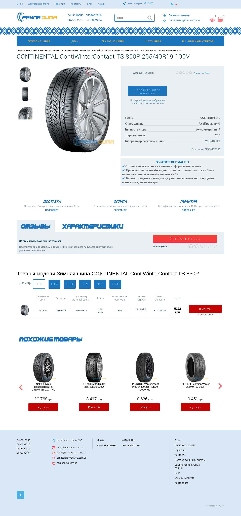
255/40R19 (212, 141)
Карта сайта (181, 482)
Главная (21, 50)
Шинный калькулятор (198, 41)
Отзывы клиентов (184, 477)
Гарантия (60, 3)
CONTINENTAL (53, 50)
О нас (20, 3)
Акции (101, 3)
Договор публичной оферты (190, 459)
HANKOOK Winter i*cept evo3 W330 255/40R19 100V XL (145, 386)
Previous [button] (20, 386)
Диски (100, 440)
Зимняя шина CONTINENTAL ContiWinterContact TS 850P (91, 50)
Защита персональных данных (187, 466)
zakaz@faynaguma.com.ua (71, 452)
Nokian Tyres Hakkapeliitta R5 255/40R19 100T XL (43, 386)
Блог (89, 3)
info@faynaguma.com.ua (70, 447)
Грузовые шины (106, 445)
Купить (205, 309)
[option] (25, 74)
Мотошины (128, 440)
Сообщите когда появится (147, 91)
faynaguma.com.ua (67, 462)
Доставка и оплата (38, 3)
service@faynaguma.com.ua (72, 457)
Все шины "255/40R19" (206, 149)
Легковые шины (35, 50)
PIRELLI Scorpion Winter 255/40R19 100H (195, 385)
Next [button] (220, 386)
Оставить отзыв (201, 73)
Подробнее (51, 209)
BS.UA (221, 505)
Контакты (76, 3)
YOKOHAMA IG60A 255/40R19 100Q (94, 385)
